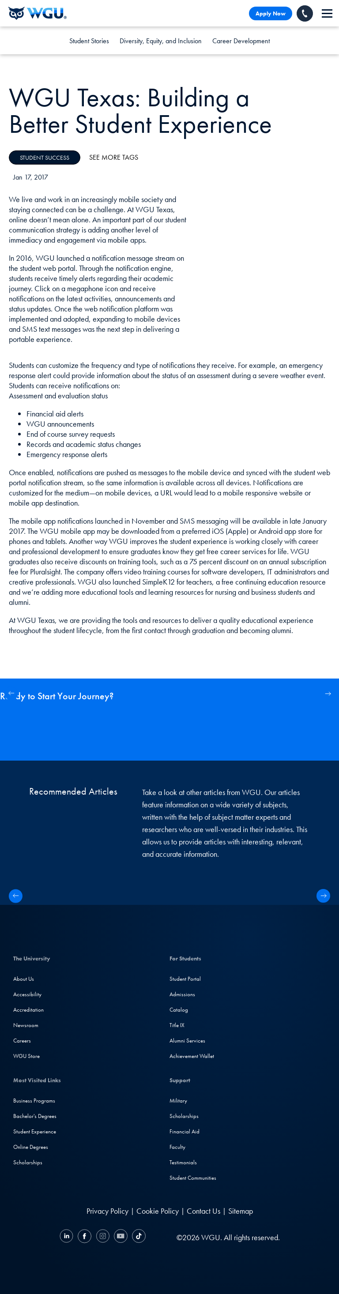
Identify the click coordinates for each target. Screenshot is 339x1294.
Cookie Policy (157, 1211)
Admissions (182, 994)
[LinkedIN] (67, 1237)
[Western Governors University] (37, 13)
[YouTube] (121, 1237)
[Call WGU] (305, 13)
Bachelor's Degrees (34, 1116)
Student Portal (185, 979)
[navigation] (327, 13)
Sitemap (240, 1211)
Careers (22, 1040)
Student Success (44, 157)
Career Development (241, 40)
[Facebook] (84, 1237)
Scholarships (27, 1162)
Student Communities (193, 1177)
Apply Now (271, 13)
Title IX (177, 1025)
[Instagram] (103, 1237)
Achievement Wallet (192, 1056)
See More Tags (113, 157)
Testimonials (183, 1162)
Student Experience (34, 1131)
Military (178, 1100)
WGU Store (26, 1056)
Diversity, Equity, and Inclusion (161, 40)
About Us (23, 979)
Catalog (179, 1009)
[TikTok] (138, 1237)
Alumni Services (187, 1040)
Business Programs (34, 1100)
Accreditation (28, 1009)
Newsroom (25, 1025)
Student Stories (89, 40)
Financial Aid (185, 1131)
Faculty (177, 1147)
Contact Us (203, 1211)
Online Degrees (30, 1147)
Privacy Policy (107, 1211)
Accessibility (27, 994)
